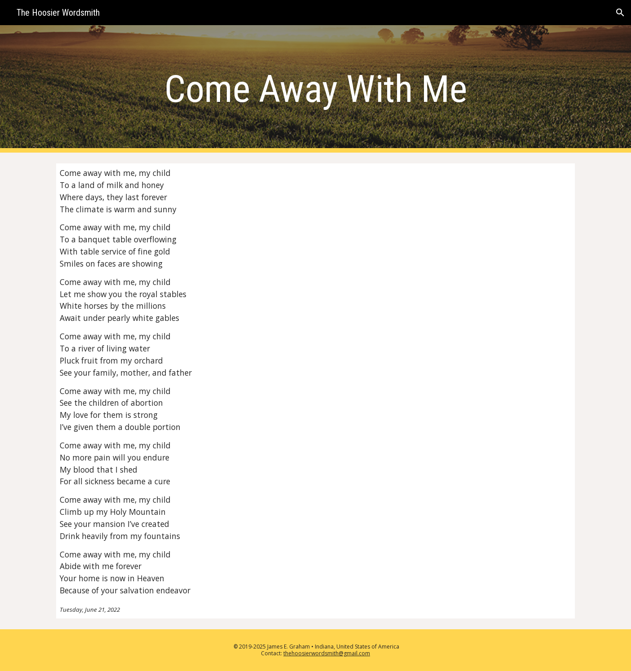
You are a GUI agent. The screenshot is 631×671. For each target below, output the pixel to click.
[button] (620, 12)
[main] (315, 89)
